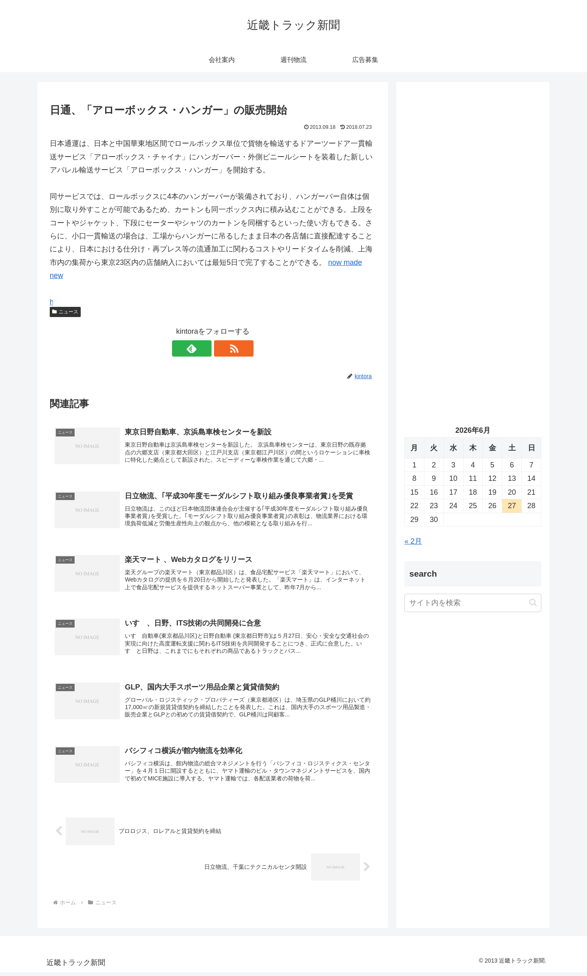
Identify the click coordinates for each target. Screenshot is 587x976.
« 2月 (413, 541)
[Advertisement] (472, 174)
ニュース (65, 312)
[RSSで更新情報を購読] (222, 348)
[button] (533, 602)
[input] (472, 603)
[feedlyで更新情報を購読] (203, 348)
